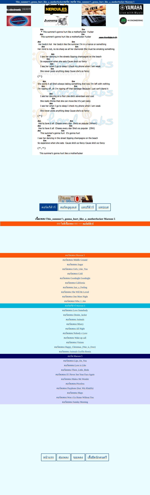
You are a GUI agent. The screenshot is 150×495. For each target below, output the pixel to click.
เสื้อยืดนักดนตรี (97, 457)
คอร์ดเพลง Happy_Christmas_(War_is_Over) (75, 347)
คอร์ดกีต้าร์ (49, 207)
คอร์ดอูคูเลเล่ (68, 207)
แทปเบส (103, 207)
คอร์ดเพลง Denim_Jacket (75, 315)
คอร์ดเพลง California (75, 283)
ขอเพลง (78, 457)
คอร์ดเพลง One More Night (75, 296)
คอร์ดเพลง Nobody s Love (75, 333)
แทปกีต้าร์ (87, 207)
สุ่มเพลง (63, 457)
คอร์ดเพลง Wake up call (75, 338)
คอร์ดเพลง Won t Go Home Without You (75, 397)
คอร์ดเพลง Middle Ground (75, 260)
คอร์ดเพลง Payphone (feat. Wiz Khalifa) (75, 388)
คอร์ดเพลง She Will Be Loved (75, 292)
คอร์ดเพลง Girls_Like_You (75, 269)
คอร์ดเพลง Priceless (75, 383)
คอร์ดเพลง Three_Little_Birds (75, 370)
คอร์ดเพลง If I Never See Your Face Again (75, 374)
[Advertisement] (75, 424)
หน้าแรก (48, 457)
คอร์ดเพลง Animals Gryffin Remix (75, 351)
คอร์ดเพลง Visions (75, 342)
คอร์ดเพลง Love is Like (75, 365)
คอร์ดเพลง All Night (75, 328)
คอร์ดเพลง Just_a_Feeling (75, 287)
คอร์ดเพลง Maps (75, 393)
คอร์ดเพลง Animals (75, 319)
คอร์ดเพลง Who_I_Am (75, 301)
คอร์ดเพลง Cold (74, 273)
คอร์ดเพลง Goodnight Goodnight (75, 278)
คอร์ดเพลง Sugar (75, 264)
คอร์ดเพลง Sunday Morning (75, 402)
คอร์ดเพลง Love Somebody (75, 310)
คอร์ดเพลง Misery (74, 324)
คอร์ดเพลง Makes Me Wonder (75, 379)
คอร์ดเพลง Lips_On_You (75, 361)
